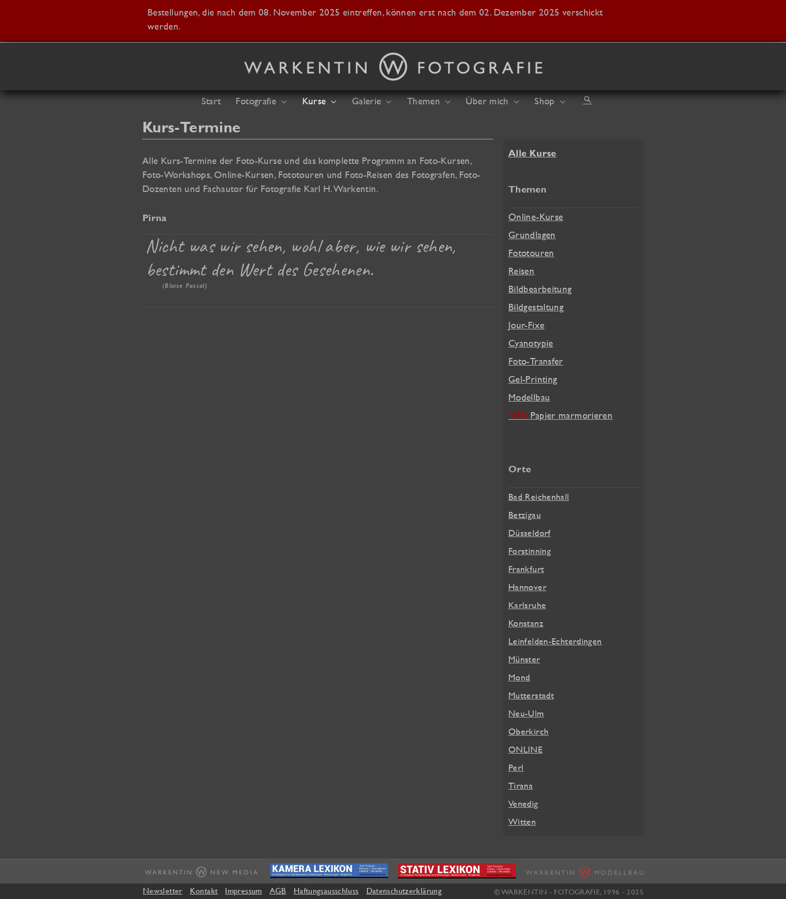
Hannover (527, 587)
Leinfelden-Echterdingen (555, 641)
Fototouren (531, 252)
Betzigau (524, 514)
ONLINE (525, 749)
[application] (281, 100)
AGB (278, 890)
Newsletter (162, 890)
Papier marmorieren (560, 415)
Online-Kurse (535, 216)
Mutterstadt (531, 695)
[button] (587, 99)
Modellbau (529, 397)
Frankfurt (526, 569)
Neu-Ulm (526, 713)
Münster (524, 659)
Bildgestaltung (535, 306)
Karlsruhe (527, 605)
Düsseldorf (529, 532)
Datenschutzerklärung (404, 890)
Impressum (243, 890)
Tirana (520, 785)
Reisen (521, 270)
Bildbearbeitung (540, 288)
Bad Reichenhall (538, 496)
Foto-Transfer (535, 361)
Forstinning (529, 551)
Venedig (523, 803)
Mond (519, 677)
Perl (516, 767)
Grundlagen (532, 234)
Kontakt (204, 890)
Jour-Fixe (526, 324)
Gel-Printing (532, 379)
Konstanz (525, 623)
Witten (522, 821)
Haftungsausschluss (326, 890)
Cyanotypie (530, 342)
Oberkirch (528, 731)
